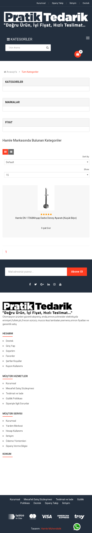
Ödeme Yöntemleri (16, 441)
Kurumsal (41, 3)
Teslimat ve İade (14, 393)
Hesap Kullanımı (14, 431)
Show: (86, 169)
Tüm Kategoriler (30, 72)
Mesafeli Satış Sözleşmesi (20, 388)
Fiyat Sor (46, 228)
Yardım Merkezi (14, 426)
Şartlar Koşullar (14, 361)
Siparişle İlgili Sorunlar (17, 403)
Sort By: (85, 157)
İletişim (71, 3)
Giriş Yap (10, 346)
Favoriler (10, 356)
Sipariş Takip (55, 3)
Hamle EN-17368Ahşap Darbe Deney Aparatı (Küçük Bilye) (46, 218)
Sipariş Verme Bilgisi (16, 446)
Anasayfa (10, 72)
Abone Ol (77, 271)
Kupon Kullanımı (14, 366)
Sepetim (10, 351)
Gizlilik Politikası (14, 398)
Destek (84, 3)
